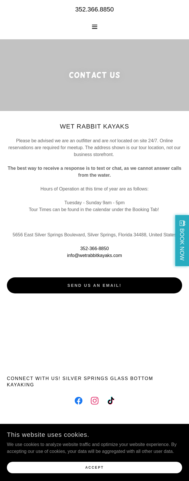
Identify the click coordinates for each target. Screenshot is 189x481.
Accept (94, 467)
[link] (79, 402)
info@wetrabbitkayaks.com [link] (94, 255)
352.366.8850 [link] (94, 9)
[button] (94, 26)
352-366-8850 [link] (94, 248)
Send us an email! (94, 285)
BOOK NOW (182, 244)
